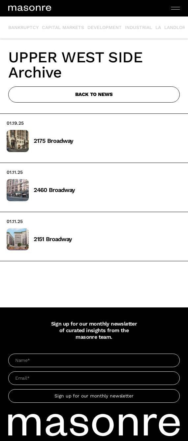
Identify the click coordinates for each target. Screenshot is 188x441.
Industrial (138, 27)
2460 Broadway (54, 189)
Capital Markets (63, 27)
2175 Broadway (53, 140)
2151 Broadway (53, 239)
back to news (93, 94)
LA (158, 27)
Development (104, 27)
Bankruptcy (23, 27)
